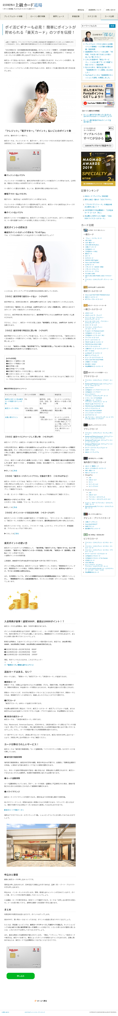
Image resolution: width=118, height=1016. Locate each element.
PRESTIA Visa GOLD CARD (93, 344)
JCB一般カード (90, 242)
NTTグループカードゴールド (94, 299)
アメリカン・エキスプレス (97, 497)
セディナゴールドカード (92, 346)
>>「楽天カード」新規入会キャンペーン (19, 665)
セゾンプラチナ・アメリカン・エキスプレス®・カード (96, 395)
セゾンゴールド (93, 484)
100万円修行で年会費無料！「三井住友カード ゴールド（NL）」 (99, 211)
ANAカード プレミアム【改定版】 (97, 196)
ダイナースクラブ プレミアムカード (96, 448)
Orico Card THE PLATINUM (93, 410)
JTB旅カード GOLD (91, 362)
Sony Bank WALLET (91, 524)
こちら (14, 507)
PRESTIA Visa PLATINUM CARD (94, 406)
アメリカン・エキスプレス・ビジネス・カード (99, 543)
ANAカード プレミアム (92, 452)
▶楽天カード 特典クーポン (14, 810)
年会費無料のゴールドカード (94, 366)
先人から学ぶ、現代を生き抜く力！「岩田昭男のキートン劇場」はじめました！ (99, 70)
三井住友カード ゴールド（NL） (95, 335)
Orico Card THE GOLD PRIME (94, 360)
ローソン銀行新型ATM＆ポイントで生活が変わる (97, 121)
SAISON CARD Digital (91, 260)
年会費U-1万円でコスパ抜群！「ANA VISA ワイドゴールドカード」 (98, 217)
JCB (90, 478)
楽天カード (88, 254)
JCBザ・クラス (90, 450)
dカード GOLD (89, 351)
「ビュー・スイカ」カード (93, 238)
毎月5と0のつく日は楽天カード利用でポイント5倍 (14, 401)
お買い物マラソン (11, 417)
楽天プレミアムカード (92, 355)
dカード (87, 256)
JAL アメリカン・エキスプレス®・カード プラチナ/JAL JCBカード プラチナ (99, 418)
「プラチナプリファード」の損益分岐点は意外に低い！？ (98, 205)
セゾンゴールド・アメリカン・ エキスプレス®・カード (94, 318)
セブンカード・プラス (92, 271)
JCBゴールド (89, 313)
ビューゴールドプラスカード (94, 357)
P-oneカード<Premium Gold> (94, 331)
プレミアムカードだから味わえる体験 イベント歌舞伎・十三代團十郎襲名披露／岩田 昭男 (99, 46)
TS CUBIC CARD (90, 273)
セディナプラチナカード (92, 408)
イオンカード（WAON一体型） (94, 267)
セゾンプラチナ (93, 486)
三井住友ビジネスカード (92, 556)
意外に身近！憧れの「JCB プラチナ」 (98, 199)
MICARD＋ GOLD (90, 364)
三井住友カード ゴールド (93, 333)
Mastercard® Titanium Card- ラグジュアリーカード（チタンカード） (99, 384)
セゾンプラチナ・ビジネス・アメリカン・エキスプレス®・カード (96, 565)
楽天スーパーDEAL (12, 408)
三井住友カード (90, 249)
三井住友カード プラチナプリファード (97, 390)
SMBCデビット (89, 526)
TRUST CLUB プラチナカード (94, 404)
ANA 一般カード (90, 470)
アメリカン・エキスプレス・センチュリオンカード (99, 433)
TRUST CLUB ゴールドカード (94, 342)
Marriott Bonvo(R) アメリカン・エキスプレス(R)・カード (99, 507)
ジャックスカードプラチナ (93, 413)
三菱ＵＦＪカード (90, 247)
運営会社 (81, 10)
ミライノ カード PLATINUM (93, 398)
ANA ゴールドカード (91, 473)
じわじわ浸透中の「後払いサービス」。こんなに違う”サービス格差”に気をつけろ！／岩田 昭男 (99, 62)
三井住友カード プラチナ (93, 392)
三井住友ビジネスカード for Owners (96, 558)
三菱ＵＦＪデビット (91, 522)
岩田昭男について (94, 10)
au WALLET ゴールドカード (93, 353)
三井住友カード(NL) (91, 251)
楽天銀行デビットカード (92, 528)
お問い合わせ (110, 10)
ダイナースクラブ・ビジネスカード (96, 554)
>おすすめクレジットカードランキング (34, 1012)
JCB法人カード (90, 560)
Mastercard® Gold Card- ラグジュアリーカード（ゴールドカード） (99, 441)
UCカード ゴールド (91, 325)
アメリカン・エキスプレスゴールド (100, 499)
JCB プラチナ (89, 388)
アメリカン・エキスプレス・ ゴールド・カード (94, 328)
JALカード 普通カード (92, 466)
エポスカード (89, 258)
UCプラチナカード (91, 415)
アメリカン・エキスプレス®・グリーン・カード (99, 280)
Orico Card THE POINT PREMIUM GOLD (97, 295)
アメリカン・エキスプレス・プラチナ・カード (99, 381)
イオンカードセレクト (92, 269)
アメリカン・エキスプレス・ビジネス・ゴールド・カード (99, 547)
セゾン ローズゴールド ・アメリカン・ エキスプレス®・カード (97, 322)
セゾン (91, 482)
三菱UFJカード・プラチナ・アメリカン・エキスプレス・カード (96, 401)
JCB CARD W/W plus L (92, 245)
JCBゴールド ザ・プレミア (93, 315)
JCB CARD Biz (89, 562)
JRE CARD (88, 240)
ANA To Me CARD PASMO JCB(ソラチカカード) (98, 276)
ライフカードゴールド (92, 337)
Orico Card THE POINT (92, 262)
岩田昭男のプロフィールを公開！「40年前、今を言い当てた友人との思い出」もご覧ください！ (99, 54)
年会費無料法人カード (92, 572)
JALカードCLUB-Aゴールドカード (95, 468)
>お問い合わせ (5, 1012)
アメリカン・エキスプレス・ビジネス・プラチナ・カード (99, 550)
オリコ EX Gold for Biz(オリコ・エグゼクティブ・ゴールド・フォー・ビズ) (99, 569)
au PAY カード (89, 265)
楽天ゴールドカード (91, 297)
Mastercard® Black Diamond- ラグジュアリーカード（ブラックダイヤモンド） (99, 437)
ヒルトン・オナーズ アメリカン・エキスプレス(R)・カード (99, 503)
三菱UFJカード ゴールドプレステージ (96, 348)
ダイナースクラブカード (92, 340)
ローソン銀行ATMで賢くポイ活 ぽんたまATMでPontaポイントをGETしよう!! (97, 115)
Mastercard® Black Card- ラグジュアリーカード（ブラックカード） (99, 444)
